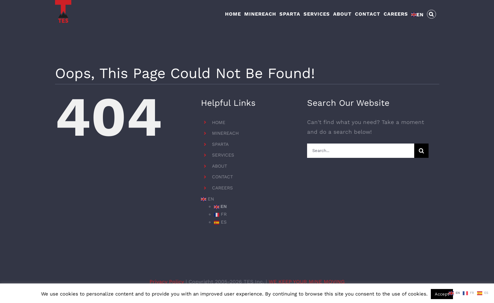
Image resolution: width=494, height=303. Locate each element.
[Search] (421, 151)
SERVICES (223, 155)
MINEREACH (225, 133)
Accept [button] (442, 294)
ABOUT (219, 166)
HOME (218, 122)
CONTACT (222, 176)
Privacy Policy (167, 282)
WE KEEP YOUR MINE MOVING (307, 282)
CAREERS (222, 187)
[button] (431, 13)
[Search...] (360, 151)
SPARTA (220, 144)
